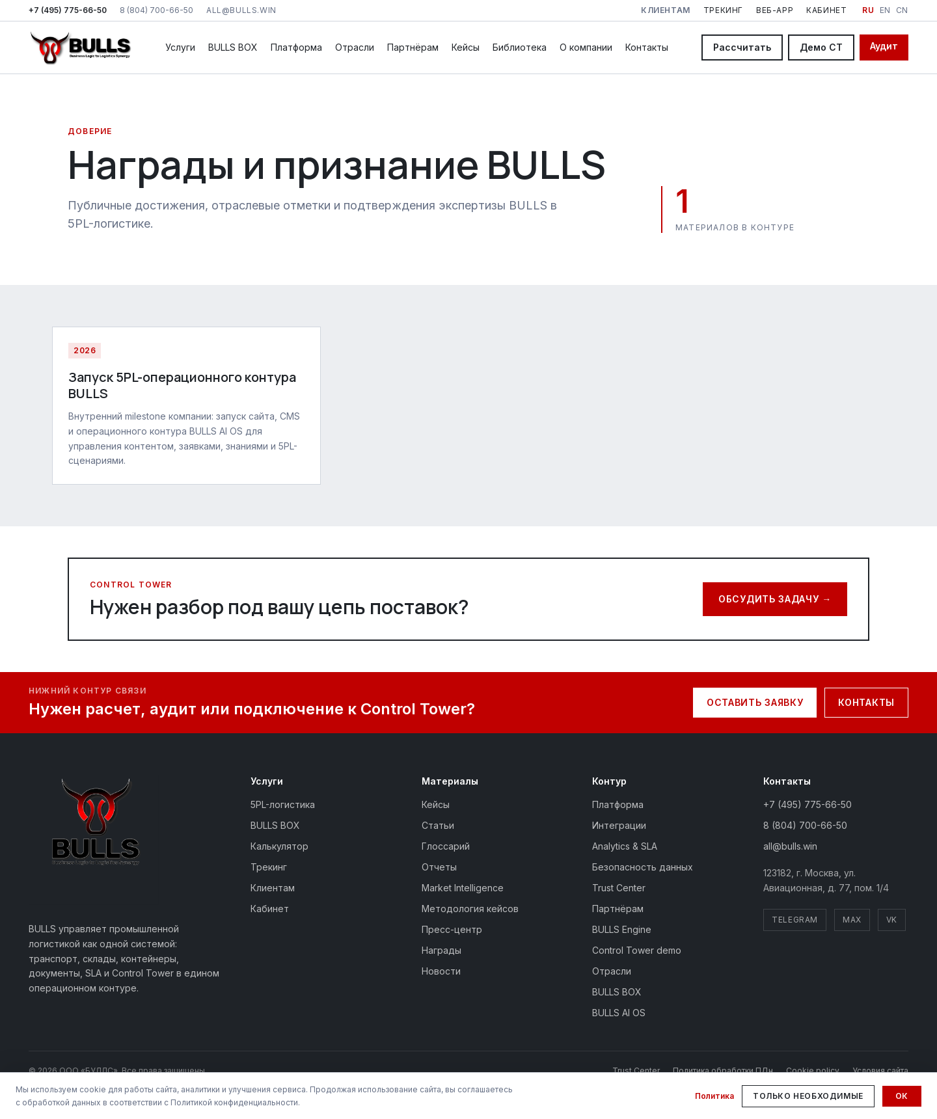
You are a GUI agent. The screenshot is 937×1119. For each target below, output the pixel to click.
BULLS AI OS (618, 1012)
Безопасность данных (642, 866)
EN (885, 10)
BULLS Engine (621, 929)
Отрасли (354, 47)
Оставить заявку (755, 702)
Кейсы (466, 47)
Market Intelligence (463, 887)
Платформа (296, 47)
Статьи (438, 825)
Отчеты (439, 866)
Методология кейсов (470, 908)
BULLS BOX (233, 47)
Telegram (795, 919)
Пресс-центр (452, 929)
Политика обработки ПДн (723, 1070)
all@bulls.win (241, 10)
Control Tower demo (636, 950)
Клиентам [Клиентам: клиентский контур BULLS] (665, 10)
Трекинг (723, 10)
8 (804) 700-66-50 (156, 10)
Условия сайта (880, 1070)
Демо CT (821, 47)
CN (902, 10)
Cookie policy (812, 1070)
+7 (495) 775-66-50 (68, 10)
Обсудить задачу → (775, 598)
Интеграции (619, 825)
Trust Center (618, 887)
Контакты (646, 47)
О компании (586, 47)
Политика (714, 1096)
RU (868, 10)
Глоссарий (446, 846)
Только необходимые (808, 1096)
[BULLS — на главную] (80, 47)
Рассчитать (742, 47)
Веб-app (774, 10)
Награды (441, 950)
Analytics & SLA (624, 846)
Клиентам (273, 887)
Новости (441, 971)
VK (891, 919)
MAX (852, 919)
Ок (901, 1096)
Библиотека (520, 47)
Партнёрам (413, 47)
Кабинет (826, 10)
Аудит (884, 45)
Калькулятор (279, 846)
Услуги (180, 47)
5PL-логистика (283, 804)
